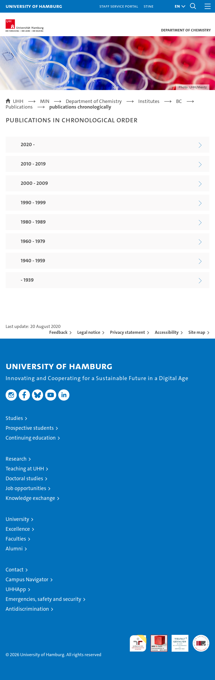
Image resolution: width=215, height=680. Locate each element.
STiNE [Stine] (148, 6)
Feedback (58, 332)
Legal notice (88, 332)
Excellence (18, 528)
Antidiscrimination (27, 608)
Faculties (16, 538)
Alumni (14, 548)
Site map (196, 332)
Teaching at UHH (25, 468)
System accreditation (201, 641)
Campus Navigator (27, 579)
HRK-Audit (177, 641)
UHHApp (16, 589)
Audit (156, 638)
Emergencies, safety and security (43, 599)
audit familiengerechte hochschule (138, 643)
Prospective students (30, 427)
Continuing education (31, 437)
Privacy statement (127, 332)
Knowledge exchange (30, 498)
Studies (14, 418)
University (17, 519)
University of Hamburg (34, 6)
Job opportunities (26, 488)
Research (16, 458)
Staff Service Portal (118, 6)
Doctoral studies (24, 478)
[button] (179, 6)
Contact (15, 569)
